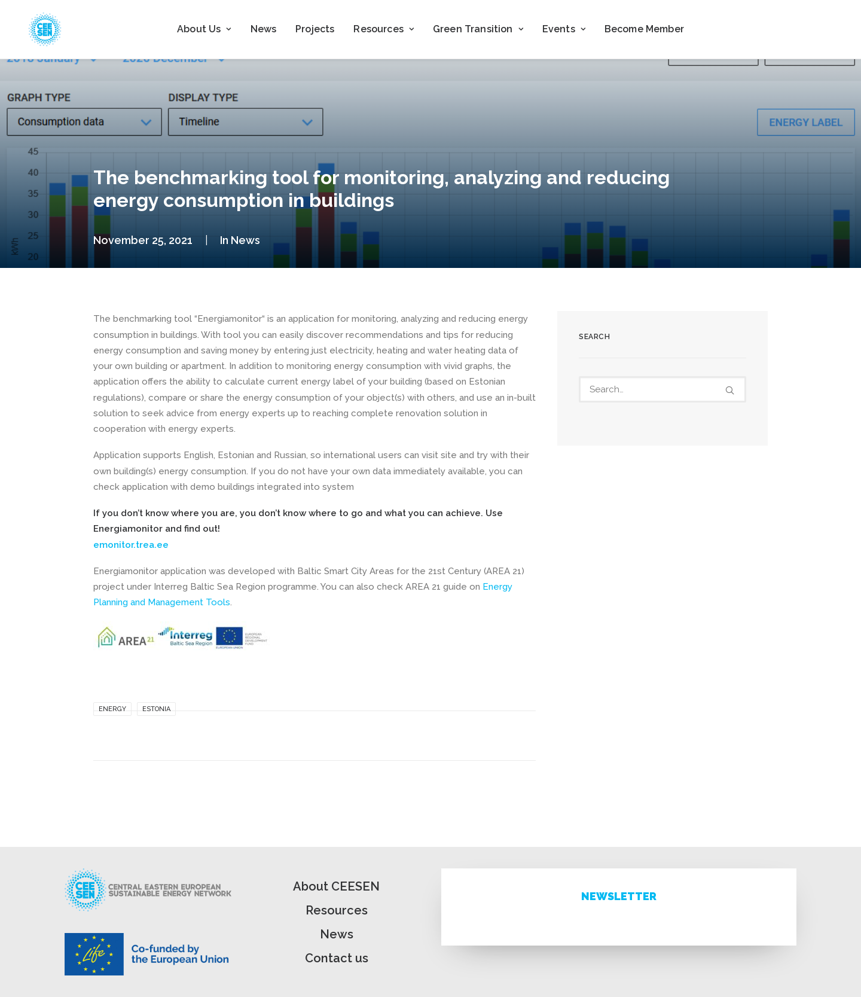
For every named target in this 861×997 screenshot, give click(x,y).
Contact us (336, 958)
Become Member (644, 29)
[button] (729, 390)
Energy (112, 709)
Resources (337, 910)
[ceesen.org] (45, 29)
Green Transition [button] (478, 29)
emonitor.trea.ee (131, 544)
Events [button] (563, 29)
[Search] (662, 389)
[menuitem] (204, 29)
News (264, 29)
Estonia (156, 709)
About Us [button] (204, 29)
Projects (314, 29)
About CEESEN (336, 886)
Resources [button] (383, 29)
